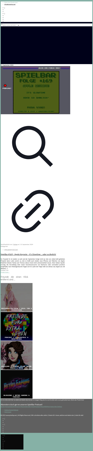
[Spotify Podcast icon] (4, 8)
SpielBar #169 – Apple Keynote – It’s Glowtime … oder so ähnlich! (28, 254)
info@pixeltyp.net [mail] (9, 4)
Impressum (7, 412)
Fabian (15, 244)
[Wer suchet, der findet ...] (10, 25)
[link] (18, 25)
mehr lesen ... (6, 272)
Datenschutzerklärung (11, 410)
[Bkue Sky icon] (4, 13)
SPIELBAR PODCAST (11, 250)
